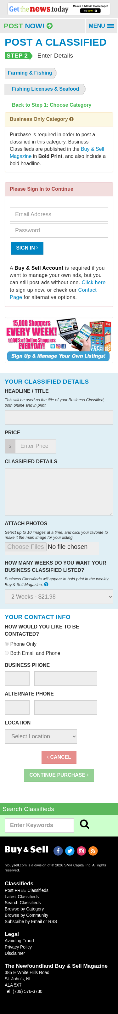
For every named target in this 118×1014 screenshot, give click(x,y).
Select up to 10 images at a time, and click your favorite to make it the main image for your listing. (56, 535)
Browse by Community (26, 915)
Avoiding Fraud (19, 940)
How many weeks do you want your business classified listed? (55, 566)
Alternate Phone (29, 693)
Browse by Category (24, 908)
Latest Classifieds (22, 896)
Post (28, 26)
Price (12, 432)
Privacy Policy (18, 946)
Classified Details (31, 461)
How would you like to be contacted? (42, 630)
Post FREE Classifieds (26, 890)
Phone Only (21, 644)
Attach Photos (26, 523)
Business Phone (27, 665)
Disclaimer (15, 953)
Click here (94, 282)
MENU (103, 28)
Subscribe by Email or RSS (31, 921)
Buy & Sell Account (39, 268)
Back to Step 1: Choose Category (52, 105)
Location (18, 722)
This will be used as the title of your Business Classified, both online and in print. (54, 402)
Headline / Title (27, 391)
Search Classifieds (23, 902)
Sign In (27, 248)
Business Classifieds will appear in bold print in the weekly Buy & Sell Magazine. (56, 582)
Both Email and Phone (32, 653)
